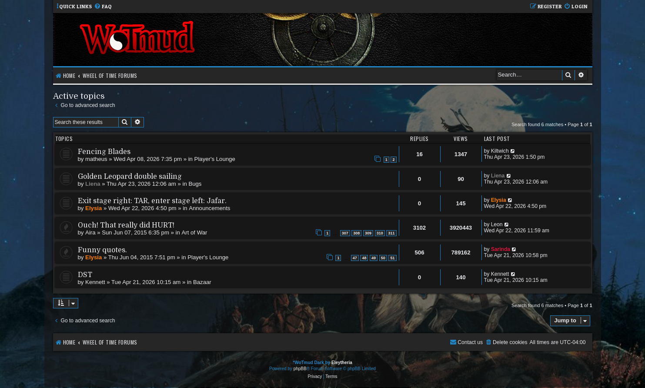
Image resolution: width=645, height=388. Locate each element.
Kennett (95, 282)
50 (383, 258)
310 (380, 233)
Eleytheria (341, 362)
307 (345, 233)
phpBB (300, 368)
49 (373, 258)
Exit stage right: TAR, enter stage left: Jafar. (152, 201)
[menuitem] (103, 7)
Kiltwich (500, 151)
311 (391, 233)
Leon (497, 224)
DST (85, 275)
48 (364, 258)
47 (355, 258)
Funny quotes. (102, 250)
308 (356, 233)
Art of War (194, 232)
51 (392, 258)
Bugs (194, 184)
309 (368, 233)
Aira (90, 232)
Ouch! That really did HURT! (126, 225)
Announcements (209, 208)
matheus (96, 159)
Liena (92, 184)
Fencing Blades (104, 152)
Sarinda (500, 249)
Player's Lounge (214, 159)
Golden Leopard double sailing (130, 177)
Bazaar (202, 282)
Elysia (93, 208)
